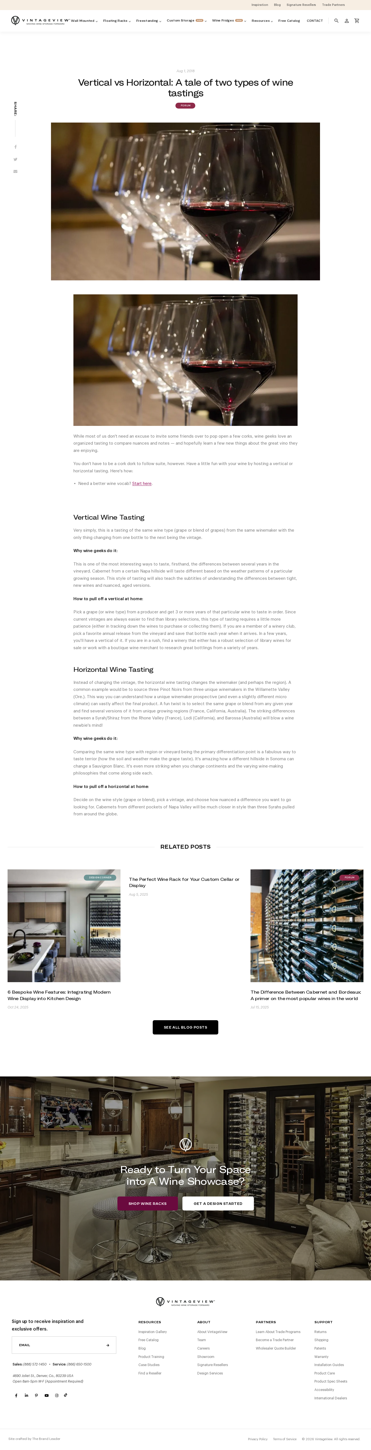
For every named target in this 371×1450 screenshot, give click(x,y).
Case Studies (148, 1365)
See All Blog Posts (185, 1027)
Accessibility (324, 1390)
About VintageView (212, 1332)
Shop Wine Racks (148, 1203)
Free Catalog (148, 1340)
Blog (142, 1348)
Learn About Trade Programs (278, 1332)
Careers (203, 1348)
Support (323, 1322)
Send (107, 1345)
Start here (142, 484)
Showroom (205, 1357)
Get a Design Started (218, 1203)
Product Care (324, 1373)
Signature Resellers (212, 1365)
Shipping (321, 1340)
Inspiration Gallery (152, 1332)
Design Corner (100, 878)
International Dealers (330, 1398)
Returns (320, 1332)
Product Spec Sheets (330, 1381)
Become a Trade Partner (275, 1340)
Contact (315, 21)
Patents (320, 1348)
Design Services (210, 1373)
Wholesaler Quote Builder (276, 1348)
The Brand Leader (46, 1438)
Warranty (321, 1357)
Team (201, 1340)
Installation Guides (329, 1365)
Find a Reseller (149, 1373)
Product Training (151, 1357)
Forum (185, 106)
